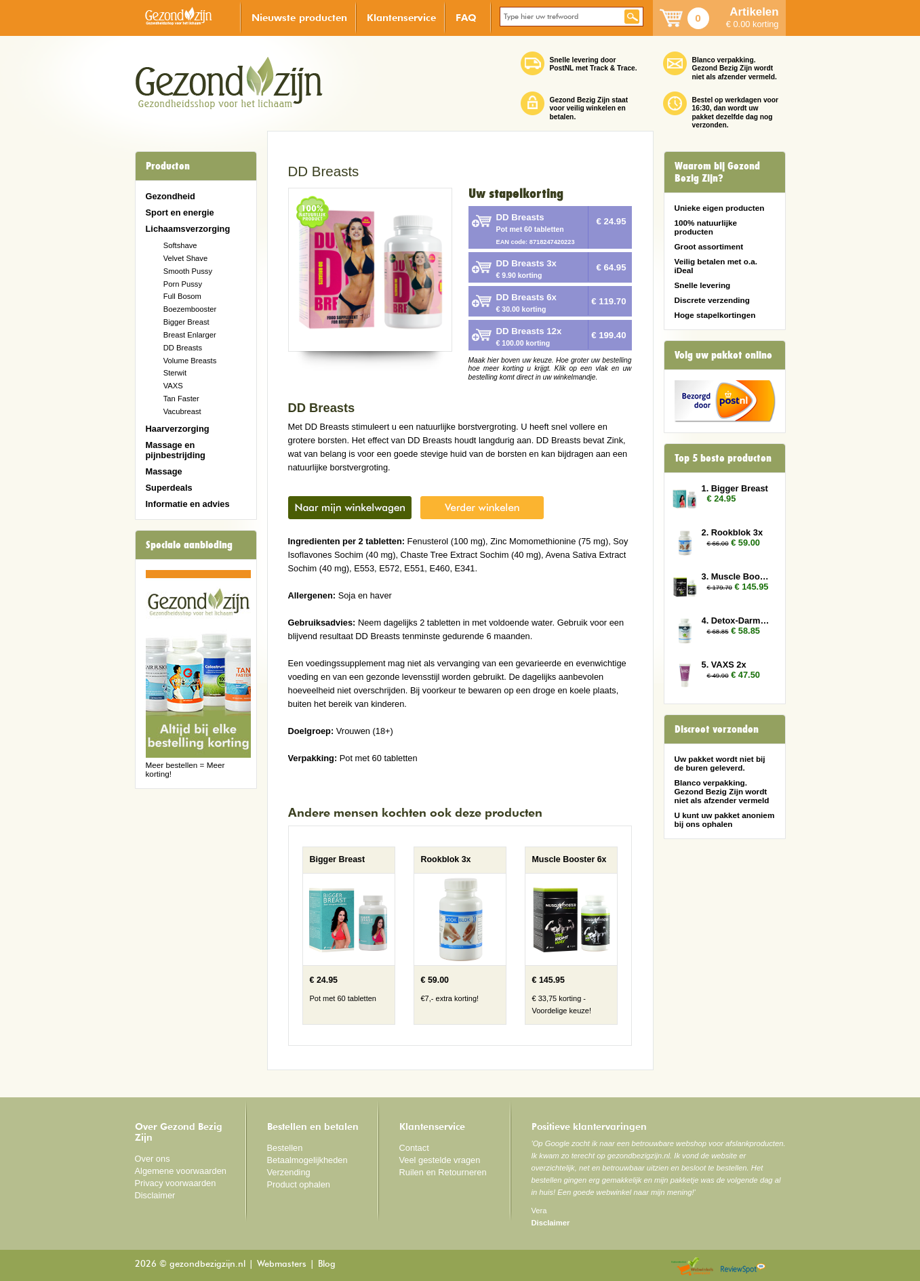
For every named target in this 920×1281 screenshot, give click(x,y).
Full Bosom (182, 296)
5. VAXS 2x (724, 664)
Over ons (152, 1159)
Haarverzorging (177, 429)
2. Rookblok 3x (732, 532)
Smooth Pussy (187, 271)
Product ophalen (298, 1184)
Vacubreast (182, 411)
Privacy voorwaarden (175, 1183)
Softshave (180, 245)
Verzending (289, 1172)
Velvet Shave (185, 258)
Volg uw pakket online (723, 355)
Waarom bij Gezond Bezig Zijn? (717, 172)
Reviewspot (743, 1267)
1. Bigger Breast (735, 488)
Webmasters (281, 1264)
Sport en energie (180, 212)
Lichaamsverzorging (188, 229)
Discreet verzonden (717, 729)
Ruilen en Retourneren (443, 1172)
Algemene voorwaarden (181, 1171)
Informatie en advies (188, 504)
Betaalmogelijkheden (307, 1160)
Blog (327, 1264)
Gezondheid (170, 196)
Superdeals (169, 488)
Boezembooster (190, 309)
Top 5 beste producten (723, 458)
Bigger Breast (186, 322)
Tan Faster (181, 398)
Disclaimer (155, 1195)
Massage (164, 471)
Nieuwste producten (299, 17)
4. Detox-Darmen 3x (737, 620)
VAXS (173, 386)
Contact (414, 1148)
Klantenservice (401, 17)
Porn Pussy (182, 284)
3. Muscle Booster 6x (737, 576)
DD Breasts (182, 348)
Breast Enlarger (189, 335)
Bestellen (285, 1148)
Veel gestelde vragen (440, 1160)
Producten (168, 166)
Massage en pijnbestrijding (175, 450)
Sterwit (174, 373)
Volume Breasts (190, 361)
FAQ (466, 17)
